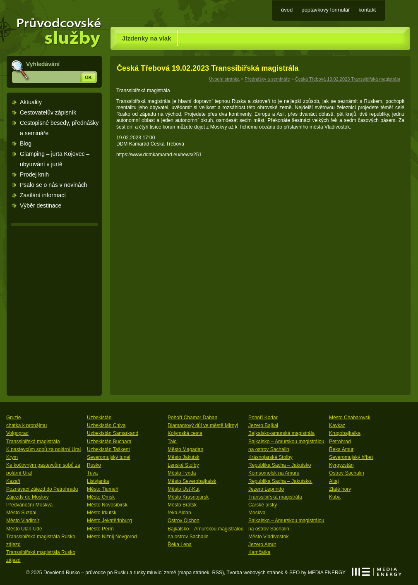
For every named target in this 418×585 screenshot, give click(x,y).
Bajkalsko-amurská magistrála (281, 433)
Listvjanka (98, 481)
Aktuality (31, 102)
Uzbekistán (99, 417)
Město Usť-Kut (183, 489)
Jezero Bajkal (263, 425)
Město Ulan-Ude (24, 529)
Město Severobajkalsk (192, 481)
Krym (12, 457)
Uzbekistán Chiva (106, 425)
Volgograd (17, 433)
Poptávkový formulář (325, 10)
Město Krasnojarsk (188, 497)
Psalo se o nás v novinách (53, 184)
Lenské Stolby (183, 465)
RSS (217, 572)
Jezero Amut (262, 544)
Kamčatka (259, 552)
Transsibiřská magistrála (33, 441)
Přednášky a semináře (267, 78)
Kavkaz (337, 425)
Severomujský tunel (108, 457)
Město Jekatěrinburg (109, 520)
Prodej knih (34, 174)
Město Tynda (182, 473)
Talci (173, 441)
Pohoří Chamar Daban (192, 417)
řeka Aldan (179, 513)
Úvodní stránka (55, 28)
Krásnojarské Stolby (270, 457)
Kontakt (367, 10)
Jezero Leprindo (266, 489)
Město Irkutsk (101, 513)
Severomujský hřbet (351, 457)
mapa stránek (194, 572)
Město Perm (100, 529)
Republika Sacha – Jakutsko (279, 465)
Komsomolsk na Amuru (273, 473)
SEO (294, 572)
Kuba (335, 497)
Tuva (92, 473)
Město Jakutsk (183, 457)
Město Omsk (101, 497)
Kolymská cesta (185, 433)
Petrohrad (340, 441)
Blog (25, 143)
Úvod (287, 10)
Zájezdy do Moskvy (27, 497)
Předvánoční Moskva (29, 505)
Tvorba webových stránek (255, 572)
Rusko (94, 465)
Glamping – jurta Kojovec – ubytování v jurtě (54, 158)
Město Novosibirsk (107, 505)
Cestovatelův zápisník (48, 112)
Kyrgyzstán (341, 465)
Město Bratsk (182, 505)
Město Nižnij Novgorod (112, 537)
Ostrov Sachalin (346, 473)
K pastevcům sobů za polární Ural (43, 449)
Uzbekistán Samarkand (112, 433)
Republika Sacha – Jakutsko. (280, 481)
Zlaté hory (340, 489)
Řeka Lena (180, 544)
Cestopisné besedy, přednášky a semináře (59, 127)
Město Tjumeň (102, 489)
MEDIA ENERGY (376, 572)
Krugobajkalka (344, 433)
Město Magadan (185, 449)
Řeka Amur (341, 449)
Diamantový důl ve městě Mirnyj (203, 425)
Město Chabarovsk (349, 417)
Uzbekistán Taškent (108, 449)
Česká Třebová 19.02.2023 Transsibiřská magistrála (347, 78)
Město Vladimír (22, 520)
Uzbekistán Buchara (109, 441)
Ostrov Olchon (183, 520)
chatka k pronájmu (26, 425)
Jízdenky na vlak (146, 38)
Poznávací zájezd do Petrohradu (42, 489)
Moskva (256, 513)
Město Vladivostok (268, 537)
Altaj (334, 481)
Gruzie (13, 417)
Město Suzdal (21, 513)
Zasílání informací (43, 195)
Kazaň (13, 481)
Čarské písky (262, 505)
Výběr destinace (40, 205)
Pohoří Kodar (263, 417)
